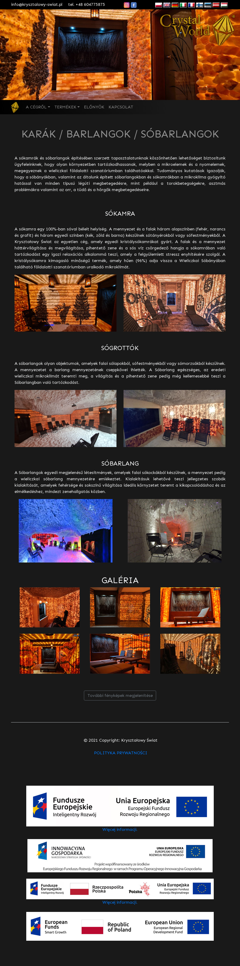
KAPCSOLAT (121, 107)
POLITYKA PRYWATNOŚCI (120, 752)
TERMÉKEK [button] (65, 107)
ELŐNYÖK (94, 107)
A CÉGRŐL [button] (36, 107)
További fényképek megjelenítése (120, 695)
